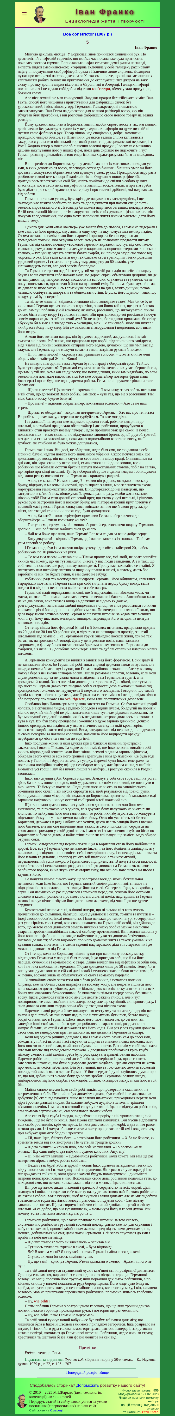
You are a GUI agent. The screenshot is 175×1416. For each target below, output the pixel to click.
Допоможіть (87, 1385)
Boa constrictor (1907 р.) (87, 34)
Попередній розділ (81, 1372)
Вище (104, 1372)
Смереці (56, 1410)
